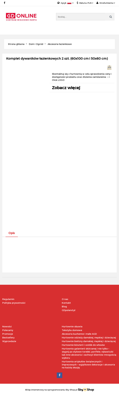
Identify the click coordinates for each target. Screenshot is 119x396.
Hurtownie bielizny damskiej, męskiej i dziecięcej (89, 341)
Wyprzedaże (9, 341)
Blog (64, 306)
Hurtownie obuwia (72, 326)
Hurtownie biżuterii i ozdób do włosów (83, 345)
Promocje (7, 334)
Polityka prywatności (13, 302)
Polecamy (7, 330)
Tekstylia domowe (72, 330)
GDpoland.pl (68, 310)
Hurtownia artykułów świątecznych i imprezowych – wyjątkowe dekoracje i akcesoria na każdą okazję (88, 364)
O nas (65, 299)
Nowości (7, 326)
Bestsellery (8, 337)
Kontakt (66, 302)
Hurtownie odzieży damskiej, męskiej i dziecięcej (89, 337)
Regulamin (8, 299)
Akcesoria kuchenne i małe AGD (79, 334)
